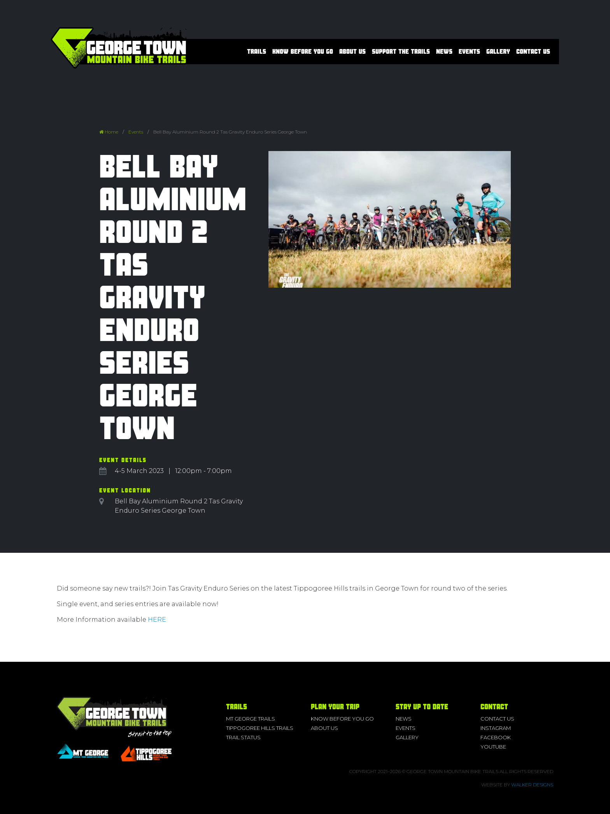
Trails (256, 51)
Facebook (495, 737)
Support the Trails (401, 51)
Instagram (495, 728)
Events (469, 51)
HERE (157, 619)
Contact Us (533, 51)
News (444, 51)
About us (352, 51)
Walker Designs (532, 785)
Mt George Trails (250, 719)
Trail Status (243, 737)
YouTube (493, 747)
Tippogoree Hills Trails (259, 728)
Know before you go (302, 51)
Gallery (498, 51)
